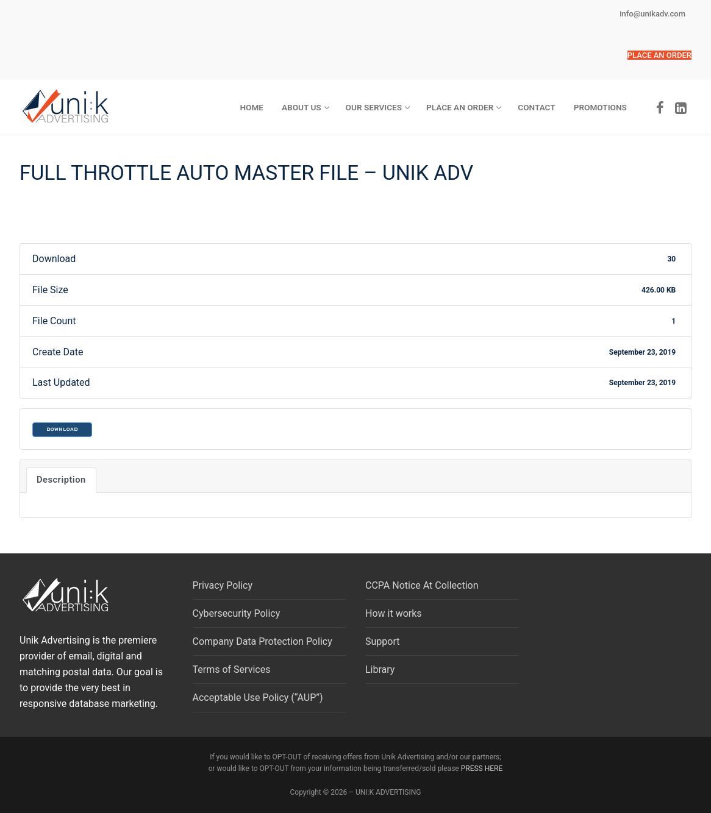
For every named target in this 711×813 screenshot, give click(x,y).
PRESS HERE (482, 768)
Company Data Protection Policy (262, 641)
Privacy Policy (223, 585)
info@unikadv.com (652, 13)
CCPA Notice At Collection (422, 585)
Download (62, 429)
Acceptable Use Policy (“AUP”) (258, 697)
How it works (393, 613)
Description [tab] (61, 479)
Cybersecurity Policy (236, 613)
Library (380, 669)
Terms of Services (232, 669)
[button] (659, 55)
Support (382, 641)
